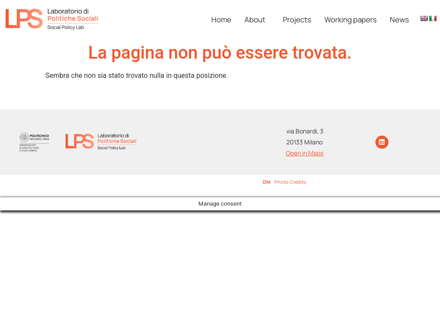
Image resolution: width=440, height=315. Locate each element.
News (399, 19)
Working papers (350, 19)
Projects (297, 19)
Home (221, 19)
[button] (257, 19)
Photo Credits (290, 181)
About (254, 19)
